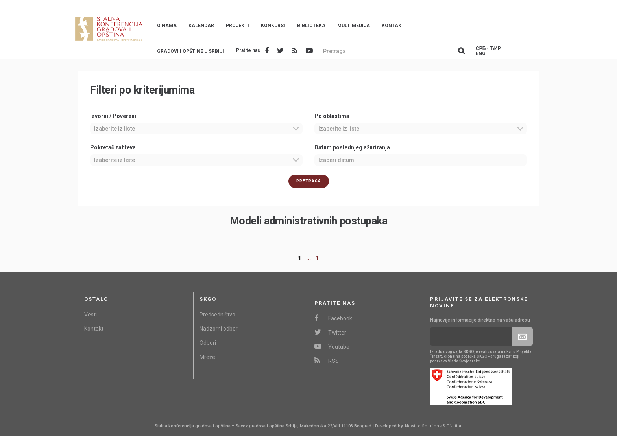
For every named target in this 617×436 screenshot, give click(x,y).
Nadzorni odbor (219, 329)
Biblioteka (311, 25)
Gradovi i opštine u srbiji (190, 51)
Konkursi (273, 25)
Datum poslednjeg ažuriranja (352, 147)
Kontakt (393, 25)
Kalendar (201, 25)
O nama (167, 25)
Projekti (237, 25)
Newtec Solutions (423, 426)
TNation (455, 426)
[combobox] (196, 128)
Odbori (208, 343)
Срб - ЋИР (488, 48)
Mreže (207, 357)
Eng (481, 53)
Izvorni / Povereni (113, 116)
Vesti (90, 314)
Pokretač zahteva (113, 147)
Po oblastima (331, 116)
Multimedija (353, 25)
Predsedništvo (217, 314)
